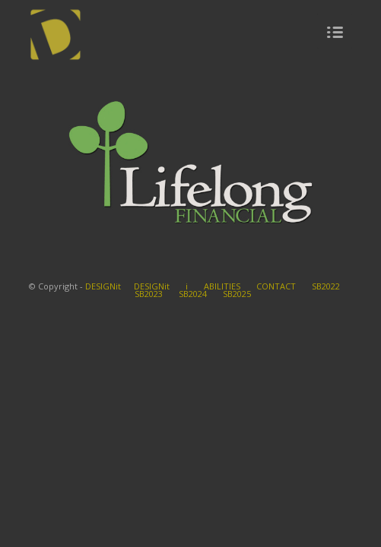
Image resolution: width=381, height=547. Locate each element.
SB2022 (326, 286)
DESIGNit (103, 286)
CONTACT (276, 286)
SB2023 (149, 293)
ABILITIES (222, 286)
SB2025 (237, 293)
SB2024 (193, 293)
